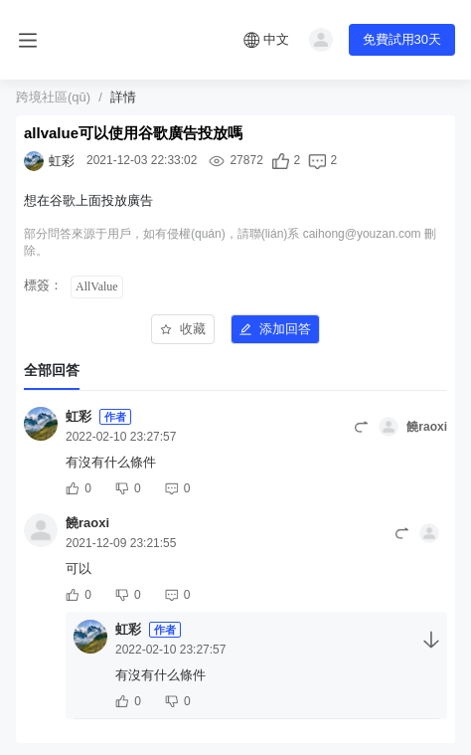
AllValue (97, 286)
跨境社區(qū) (53, 97)
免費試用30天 (402, 39)
